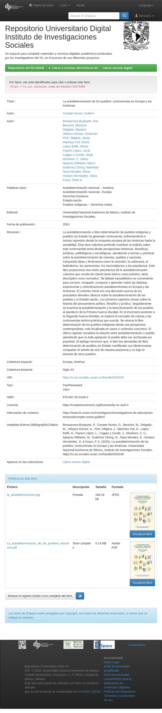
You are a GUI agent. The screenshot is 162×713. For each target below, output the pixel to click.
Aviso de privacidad (116, 674)
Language (146, 5)
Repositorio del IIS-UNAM (26, 68)
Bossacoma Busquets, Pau (80, 121)
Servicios (144, 15)
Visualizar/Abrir (142, 534)
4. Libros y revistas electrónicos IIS (73, 68)
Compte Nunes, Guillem (78, 113)
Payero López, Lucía (76, 150)
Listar (65, 5)
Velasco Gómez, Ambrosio (80, 133)
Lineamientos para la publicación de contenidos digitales (117, 683)
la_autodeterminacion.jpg (23, 494)
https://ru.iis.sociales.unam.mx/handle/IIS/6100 (93, 377)
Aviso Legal (111, 662)
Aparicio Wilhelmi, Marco (79, 163)
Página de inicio (41, 5)
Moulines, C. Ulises (75, 159)
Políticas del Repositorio (119, 691)
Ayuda (80, 5)
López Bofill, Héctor (75, 146)
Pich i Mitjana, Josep (76, 138)
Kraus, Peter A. (73, 180)
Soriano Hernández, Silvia (80, 175)
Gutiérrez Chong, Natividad (81, 167)
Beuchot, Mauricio (74, 125)
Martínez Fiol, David (76, 142)
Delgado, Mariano (74, 129)
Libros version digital (117, 68)
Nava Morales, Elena (76, 171)
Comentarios (137, 645)
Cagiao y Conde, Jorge (78, 154)
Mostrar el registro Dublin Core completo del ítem (40, 596)
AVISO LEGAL (91, 691)
